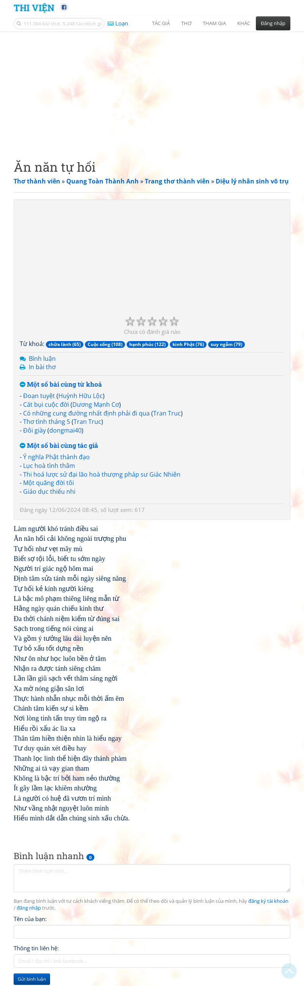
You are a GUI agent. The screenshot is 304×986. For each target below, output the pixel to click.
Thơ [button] (186, 23)
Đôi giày (34, 430)
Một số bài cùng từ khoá (61, 384)
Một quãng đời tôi (48, 483)
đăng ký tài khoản (268, 901)
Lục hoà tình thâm (49, 465)
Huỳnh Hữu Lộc (80, 396)
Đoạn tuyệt (39, 396)
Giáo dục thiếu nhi (49, 491)
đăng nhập (29, 908)
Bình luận (42, 358)
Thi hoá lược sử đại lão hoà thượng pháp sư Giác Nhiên (101, 474)
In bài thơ (42, 367)
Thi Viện (34, 7)
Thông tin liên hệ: (36, 948)
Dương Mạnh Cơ (95, 404)
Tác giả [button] (161, 23)
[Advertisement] (152, 89)
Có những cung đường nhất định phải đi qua (86, 413)
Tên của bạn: (30, 919)
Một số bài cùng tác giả (59, 445)
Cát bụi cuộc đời (46, 404)
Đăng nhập (273, 23)
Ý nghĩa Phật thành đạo (56, 457)
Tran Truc (167, 413)
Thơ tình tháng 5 (46, 421)
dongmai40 (65, 430)
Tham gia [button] (214, 23)
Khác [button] (243, 23)
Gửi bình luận (32, 979)
